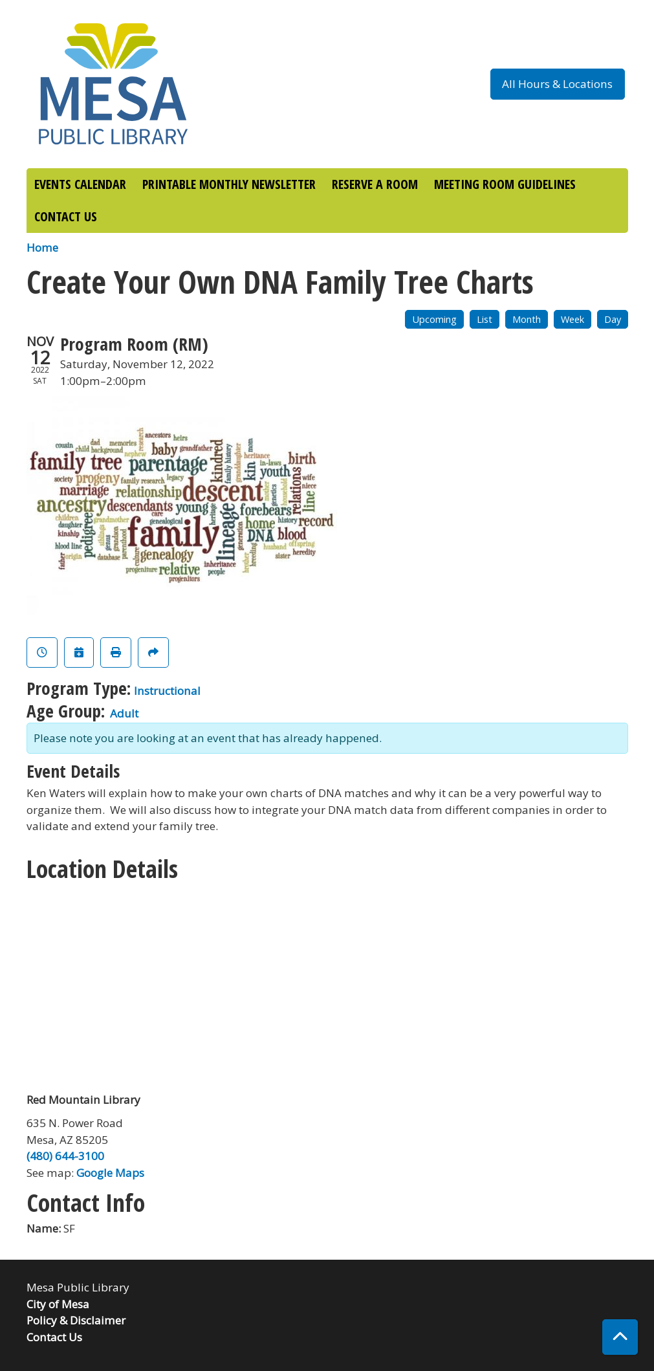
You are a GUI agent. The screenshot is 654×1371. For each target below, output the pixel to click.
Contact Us (54, 1337)
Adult (124, 713)
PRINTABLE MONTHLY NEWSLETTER (229, 184)
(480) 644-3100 (65, 1155)
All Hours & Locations (557, 83)
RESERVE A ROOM (375, 184)
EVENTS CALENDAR (80, 184)
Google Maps (110, 1172)
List (484, 319)
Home (42, 247)
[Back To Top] (620, 1337)
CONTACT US (65, 216)
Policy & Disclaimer (76, 1320)
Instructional (167, 690)
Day (612, 319)
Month (526, 319)
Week (572, 319)
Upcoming (434, 319)
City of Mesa (58, 1304)
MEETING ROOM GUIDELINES (505, 184)
